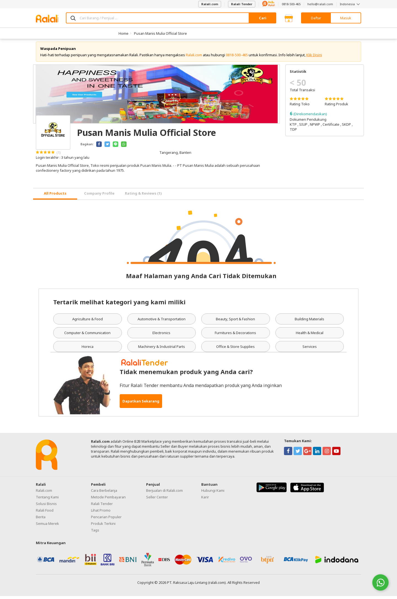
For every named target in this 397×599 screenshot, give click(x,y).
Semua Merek (47, 526)
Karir (205, 500)
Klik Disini (314, 57)
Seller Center (157, 500)
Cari (262, 17)
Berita (40, 520)
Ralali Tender (241, 4)
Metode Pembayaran (108, 500)
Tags (95, 533)
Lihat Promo (101, 513)
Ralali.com (209, 4)
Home (123, 33)
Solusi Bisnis (46, 506)
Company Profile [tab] (99, 196)
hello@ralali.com (320, 4)
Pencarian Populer (106, 520)
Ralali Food (44, 513)
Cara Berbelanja (104, 493)
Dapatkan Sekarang (140, 404)
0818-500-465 (291, 4)
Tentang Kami (47, 500)
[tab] (55, 197)
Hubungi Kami (212, 493)
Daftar (316, 17)
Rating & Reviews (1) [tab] (143, 196)
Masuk (345, 17)
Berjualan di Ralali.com (164, 493)
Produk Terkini (103, 526)
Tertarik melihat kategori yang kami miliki (119, 305)
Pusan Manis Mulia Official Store (160, 33)
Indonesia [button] (350, 4)
